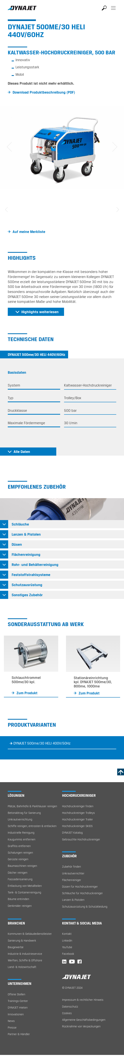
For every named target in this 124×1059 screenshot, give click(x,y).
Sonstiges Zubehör (27, 595)
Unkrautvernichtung (20, 819)
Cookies (67, 1013)
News (11, 1021)
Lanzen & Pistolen (26, 534)
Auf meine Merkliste (29, 231)
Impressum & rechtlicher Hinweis (82, 999)
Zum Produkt (26, 693)
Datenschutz (70, 1006)
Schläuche (20, 524)
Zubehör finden (71, 866)
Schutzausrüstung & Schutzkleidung (84, 906)
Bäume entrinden (18, 899)
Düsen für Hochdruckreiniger (80, 886)
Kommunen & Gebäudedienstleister (30, 933)
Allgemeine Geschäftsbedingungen (83, 1019)
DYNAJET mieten (18, 1007)
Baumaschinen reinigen (22, 865)
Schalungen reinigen (20, 852)
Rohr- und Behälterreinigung (35, 564)
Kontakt (67, 933)
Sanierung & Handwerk (22, 940)
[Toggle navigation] (113, 11)
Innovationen (16, 1014)
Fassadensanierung (20, 879)
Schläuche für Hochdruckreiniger (82, 893)
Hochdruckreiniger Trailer (77, 819)
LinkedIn (67, 940)
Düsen (17, 544)
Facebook (68, 953)
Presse (12, 1027)
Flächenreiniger (71, 880)
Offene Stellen (16, 994)
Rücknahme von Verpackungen (81, 1026)
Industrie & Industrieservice (25, 953)
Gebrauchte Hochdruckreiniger (81, 839)
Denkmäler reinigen (20, 905)
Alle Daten (22, 451)
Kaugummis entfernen (21, 839)
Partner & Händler (19, 1034)
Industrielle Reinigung (21, 832)
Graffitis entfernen (19, 846)
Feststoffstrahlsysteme (31, 575)
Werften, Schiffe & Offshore (25, 960)
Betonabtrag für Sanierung (24, 812)
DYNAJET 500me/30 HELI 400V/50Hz (42, 743)
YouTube (67, 947)
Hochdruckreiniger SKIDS (77, 826)
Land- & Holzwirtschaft (22, 967)
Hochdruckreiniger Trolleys (78, 812)
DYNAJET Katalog (72, 832)
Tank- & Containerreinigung (24, 892)
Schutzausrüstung (27, 585)
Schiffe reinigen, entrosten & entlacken (32, 826)
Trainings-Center (18, 1001)
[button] (9, 147)
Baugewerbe (15, 947)
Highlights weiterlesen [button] (40, 312)
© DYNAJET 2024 (72, 987)
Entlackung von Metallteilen (25, 885)
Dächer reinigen (17, 872)
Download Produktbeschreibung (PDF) (44, 92)
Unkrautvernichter (73, 873)
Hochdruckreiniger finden (77, 806)
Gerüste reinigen (18, 859)
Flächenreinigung (26, 554)
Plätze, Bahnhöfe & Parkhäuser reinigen (32, 806)
